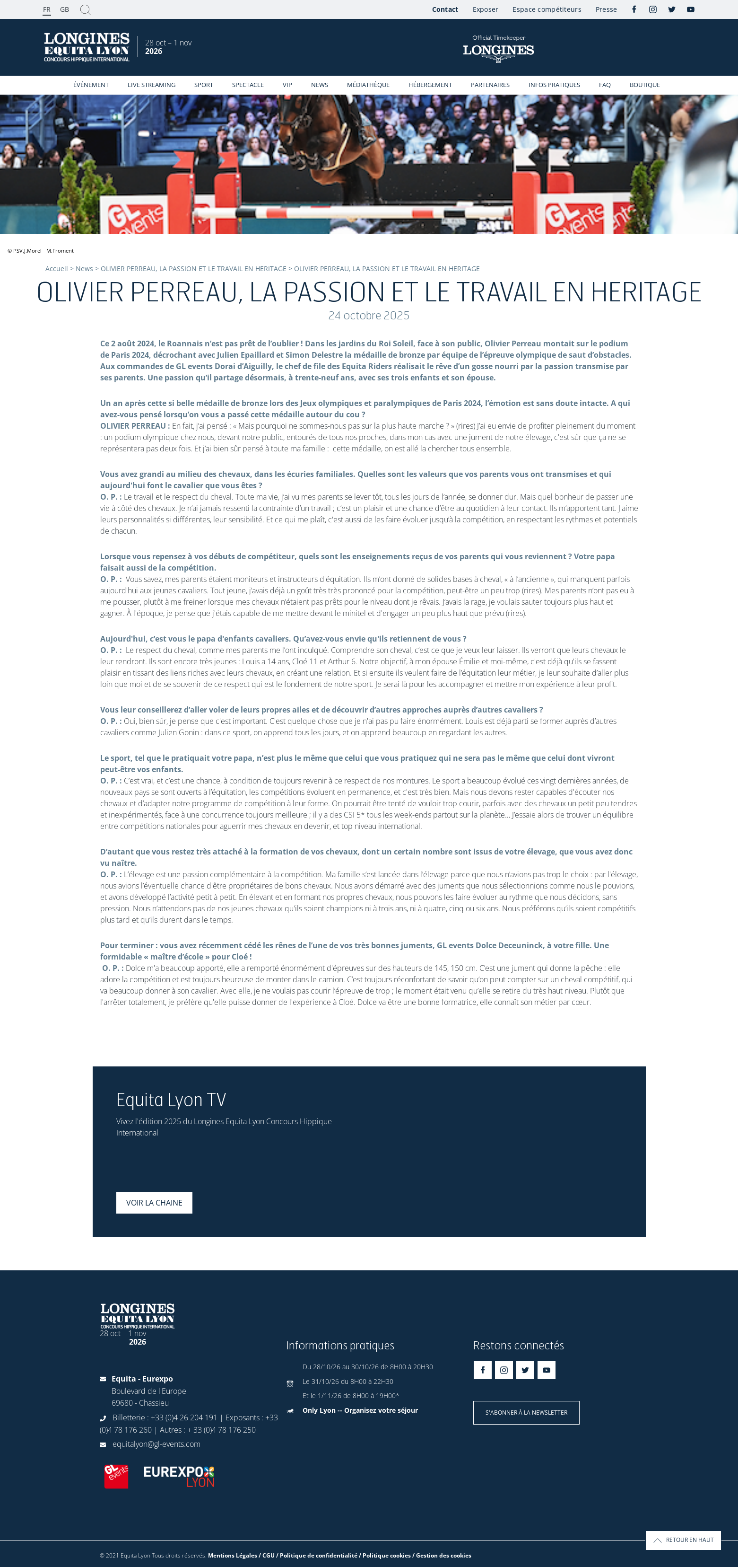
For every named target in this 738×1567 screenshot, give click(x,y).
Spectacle (248, 84)
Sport (203, 84)
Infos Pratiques (554, 84)
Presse (606, 9)
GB (64, 9)
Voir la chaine (154, 1202)
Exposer (486, 9)
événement (91, 84)
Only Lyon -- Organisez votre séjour (360, 1410)
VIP (287, 84)
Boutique (645, 84)
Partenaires (490, 84)
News (319, 84)
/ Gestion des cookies (441, 1555)
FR (47, 9)
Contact (445, 9)
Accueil (56, 268)
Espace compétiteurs (546, 9)
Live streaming (151, 84)
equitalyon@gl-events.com (156, 1444)
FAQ (605, 84)
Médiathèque (368, 84)
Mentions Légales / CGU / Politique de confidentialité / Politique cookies (309, 1555)
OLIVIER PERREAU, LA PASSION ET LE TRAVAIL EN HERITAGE (194, 268)
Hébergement (430, 84)
